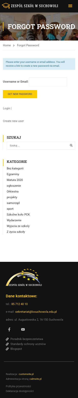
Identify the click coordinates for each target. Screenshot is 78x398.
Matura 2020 (15, 180)
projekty (12, 197)
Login (7, 108)
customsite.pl (26, 374)
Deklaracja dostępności (20, 391)
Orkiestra (13, 191)
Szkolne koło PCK (18, 214)
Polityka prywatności (18, 386)
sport (10, 209)
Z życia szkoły (16, 232)
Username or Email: (35, 81)
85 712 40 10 (19, 304)
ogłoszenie (14, 185)
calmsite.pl (36, 378)
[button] (70, 5)
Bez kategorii (15, 168)
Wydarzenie (14, 220)
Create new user (13, 121)
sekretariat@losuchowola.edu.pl (36, 311)
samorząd (13, 203)
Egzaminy (13, 174)
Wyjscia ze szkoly (18, 226)
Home (7, 45)
